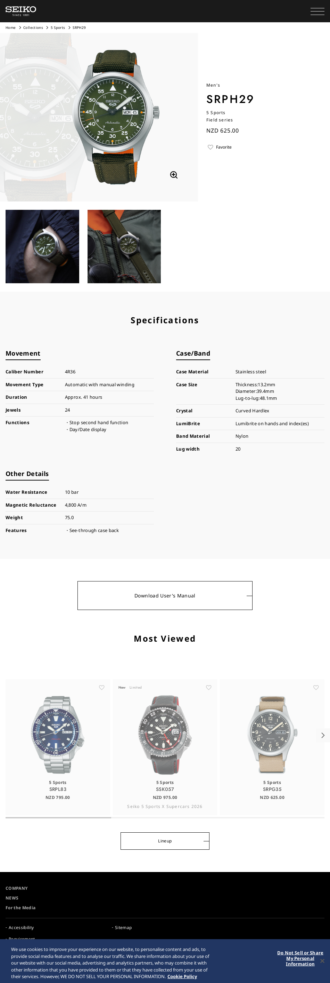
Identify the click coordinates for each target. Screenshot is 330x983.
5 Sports (58, 27)
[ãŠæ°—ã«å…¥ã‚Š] (102, 697)
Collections (33, 27)
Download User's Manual (165, 595)
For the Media (21, 908)
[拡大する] (173, 175)
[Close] (322, 964)
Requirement (22, 939)
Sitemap (123, 927)
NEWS (12, 898)
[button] (317, 11)
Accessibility (21, 927)
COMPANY (16, 888)
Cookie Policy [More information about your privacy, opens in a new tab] (182, 979)
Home (11, 27)
